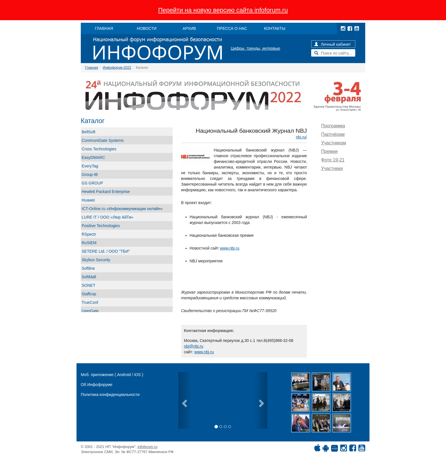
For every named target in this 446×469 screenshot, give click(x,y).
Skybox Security (96, 260)
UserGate (90, 311)
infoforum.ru (147, 447)
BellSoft (88, 132)
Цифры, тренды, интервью (255, 48)
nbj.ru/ (301, 137)
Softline (88, 268)
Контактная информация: (209, 330)
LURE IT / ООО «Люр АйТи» (107, 217)
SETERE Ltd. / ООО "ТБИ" (106, 251)
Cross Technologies (99, 149)
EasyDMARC (93, 157)
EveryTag (90, 166)
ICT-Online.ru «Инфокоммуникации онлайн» (122, 208)
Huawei (88, 200)
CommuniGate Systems (103, 140)
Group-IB (90, 174)
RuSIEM (89, 242)
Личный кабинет (332, 44)
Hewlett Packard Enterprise (106, 191)
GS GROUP (92, 183)
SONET (88, 285)
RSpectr (89, 234)
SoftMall (89, 277)
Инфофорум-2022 (117, 68)
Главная (91, 68)
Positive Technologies (101, 225)
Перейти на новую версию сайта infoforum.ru (223, 10)
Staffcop (89, 294)
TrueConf (90, 302)
